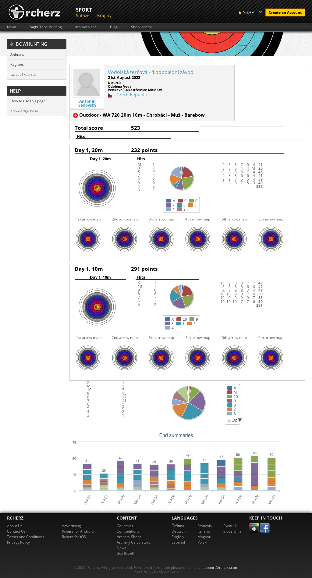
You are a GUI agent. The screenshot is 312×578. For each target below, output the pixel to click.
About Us (15, 525)
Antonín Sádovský (87, 103)
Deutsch (179, 531)
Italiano (203, 531)
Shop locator (141, 27)
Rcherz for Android (78, 531)
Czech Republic (132, 94)
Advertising (71, 525)
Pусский (230, 525)
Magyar (204, 536)
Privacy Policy (18, 542)
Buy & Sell (125, 553)
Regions (17, 64)
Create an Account (285, 12)
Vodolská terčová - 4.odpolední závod (150, 72)
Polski (202, 542)
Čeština (178, 525)
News (11, 27)
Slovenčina (232, 531)
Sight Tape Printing (46, 27)
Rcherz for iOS (74, 536)
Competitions (128, 531)
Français (204, 525)
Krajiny (104, 15)
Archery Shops (129, 536)
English (178, 536)
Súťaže (83, 15)
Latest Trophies (23, 74)
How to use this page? (28, 101)
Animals (17, 54)
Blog (114, 27)
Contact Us (16, 531)
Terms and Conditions (25, 536)
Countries (125, 525)
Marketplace (86, 27)
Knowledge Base (24, 111)
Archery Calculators (133, 542)
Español (178, 542)
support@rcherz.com (220, 567)
